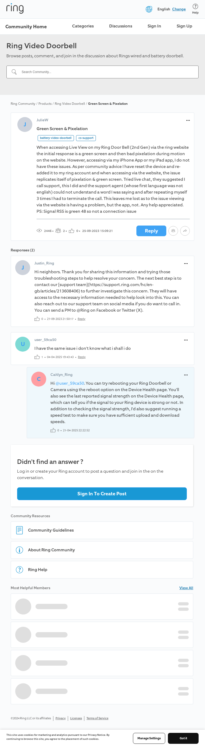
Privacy (61, 718)
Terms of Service (97, 718)
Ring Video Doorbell (70, 104)
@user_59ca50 (70, 383)
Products (45, 104)
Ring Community (23, 104)
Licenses (76, 718)
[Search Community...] (105, 72)
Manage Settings (149, 738)
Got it (183, 738)
